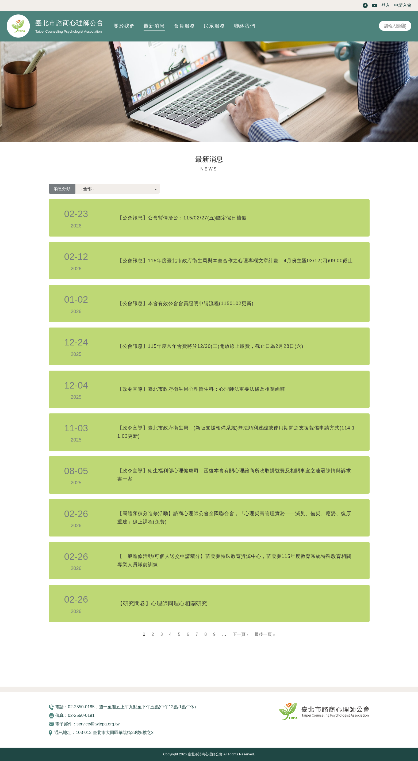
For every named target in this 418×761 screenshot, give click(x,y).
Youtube (374, 5)
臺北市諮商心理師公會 (69, 22)
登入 (385, 5)
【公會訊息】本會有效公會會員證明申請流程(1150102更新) (192, 303)
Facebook (365, 5)
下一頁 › (240, 634)
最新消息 (154, 26)
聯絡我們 (244, 26)
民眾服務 (214, 26)
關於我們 (124, 26)
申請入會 (402, 5)
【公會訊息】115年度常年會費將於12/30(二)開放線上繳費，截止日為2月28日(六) (220, 346)
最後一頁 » (265, 634)
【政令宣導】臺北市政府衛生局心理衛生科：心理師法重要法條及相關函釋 (210, 389)
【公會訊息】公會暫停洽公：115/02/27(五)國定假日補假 (188, 218)
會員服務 (184, 26)
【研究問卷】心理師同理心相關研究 (162, 603)
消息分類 (62, 189)
